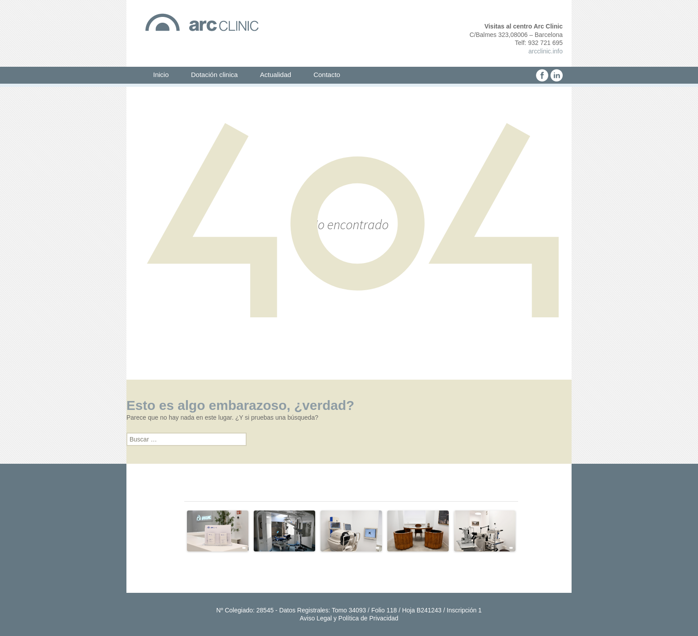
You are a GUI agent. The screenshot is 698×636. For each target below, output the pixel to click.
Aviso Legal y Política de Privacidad (349, 618)
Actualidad (275, 74)
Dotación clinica (214, 74)
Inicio (161, 74)
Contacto (326, 74)
